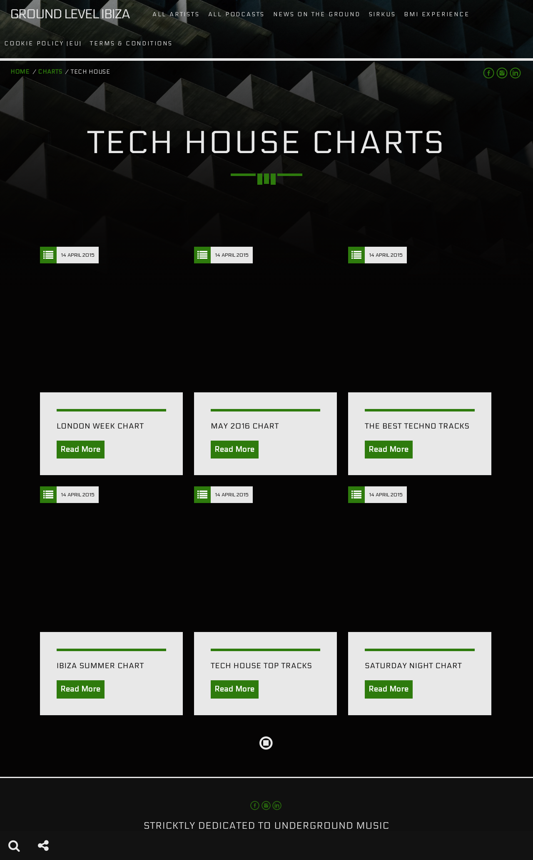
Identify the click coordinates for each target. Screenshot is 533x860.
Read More (80, 449)
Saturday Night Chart (413, 666)
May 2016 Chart (245, 426)
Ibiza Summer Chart (100, 666)
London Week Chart (100, 426)
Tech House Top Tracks (261, 666)
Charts (50, 71)
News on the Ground (316, 14)
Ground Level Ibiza (70, 14)
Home (20, 71)
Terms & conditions (131, 43)
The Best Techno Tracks (417, 426)
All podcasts (236, 14)
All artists (176, 14)
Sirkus (382, 14)
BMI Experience (436, 14)
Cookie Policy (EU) (43, 43)
